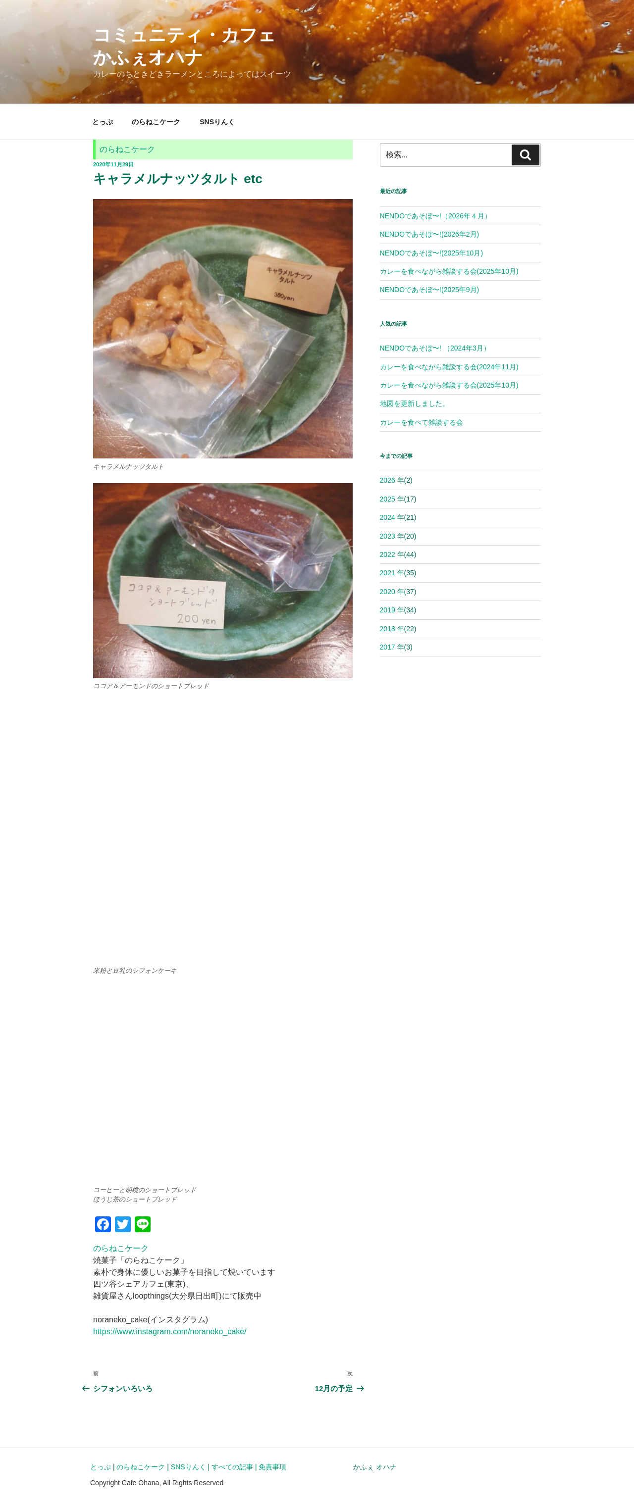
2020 (387, 592)
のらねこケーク (156, 122)
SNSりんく (217, 122)
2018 (387, 629)
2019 (387, 610)
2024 (387, 517)
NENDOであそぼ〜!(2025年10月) (431, 253)
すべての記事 (232, 1467)
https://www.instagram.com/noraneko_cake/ (169, 1331)
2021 (387, 573)
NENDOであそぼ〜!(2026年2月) (429, 234)
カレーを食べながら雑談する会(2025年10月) (449, 271)
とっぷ (102, 122)
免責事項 (272, 1467)
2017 (387, 647)
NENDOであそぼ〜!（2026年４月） (436, 216)
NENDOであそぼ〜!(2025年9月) (429, 290)
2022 (387, 554)
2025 (387, 499)
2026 (387, 480)
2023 (387, 536)
